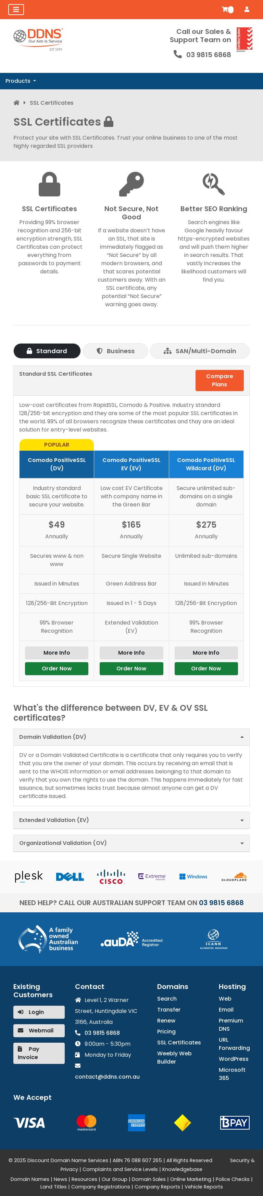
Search (167, 999)
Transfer (168, 1010)
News (60, 1179)
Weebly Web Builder (174, 1058)
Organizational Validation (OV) (63, 843)
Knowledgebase (182, 1169)
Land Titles (53, 1186)
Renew (166, 1021)
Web (225, 999)
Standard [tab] (47, 351)
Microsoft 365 (232, 1074)
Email (226, 1010)
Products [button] (18, 81)
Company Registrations (100, 1186)
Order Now (57, 668)
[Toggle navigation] (16, 9)
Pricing (166, 1032)
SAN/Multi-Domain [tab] (200, 351)
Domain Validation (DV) (52, 737)
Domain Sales (149, 1179)
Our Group (114, 1179)
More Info (56, 653)
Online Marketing (190, 1179)
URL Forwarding (234, 1044)
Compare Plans (219, 380)
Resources (84, 1179)
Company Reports (157, 1186)
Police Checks (233, 1179)
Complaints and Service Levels (120, 1169)
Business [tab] (116, 351)
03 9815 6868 (208, 55)
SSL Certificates (179, 1042)
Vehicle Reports (204, 1186)
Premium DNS (231, 1025)
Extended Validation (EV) (54, 820)
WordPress (234, 1059)
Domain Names (30, 1179)
